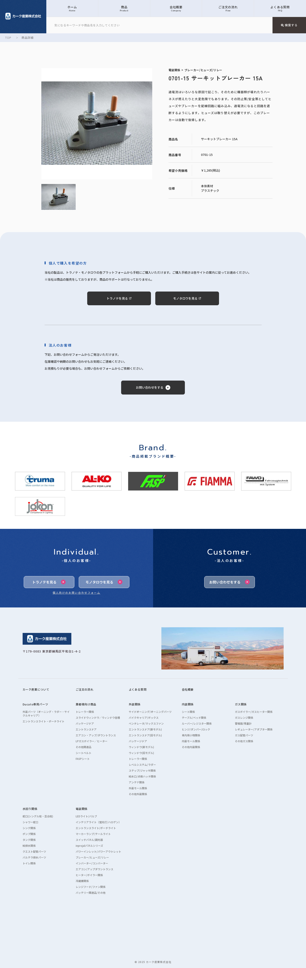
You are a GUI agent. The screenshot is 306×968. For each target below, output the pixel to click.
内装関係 (188, 704)
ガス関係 (241, 704)
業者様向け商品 (86, 704)
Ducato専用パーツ (35, 704)
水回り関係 (30, 809)
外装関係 (135, 704)
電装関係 (82, 809)
